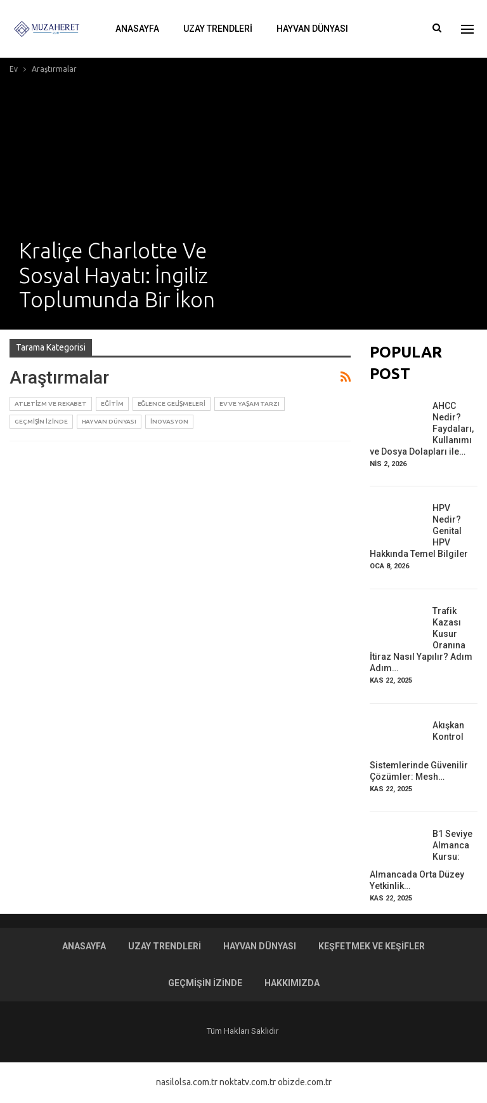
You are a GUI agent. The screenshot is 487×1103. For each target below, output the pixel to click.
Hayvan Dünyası (312, 28)
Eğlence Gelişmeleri (171, 403)
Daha (384, 28)
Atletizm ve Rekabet (51, 403)
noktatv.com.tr (247, 1082)
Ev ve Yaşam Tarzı (249, 403)
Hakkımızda (292, 983)
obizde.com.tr (305, 1082)
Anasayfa (137, 28)
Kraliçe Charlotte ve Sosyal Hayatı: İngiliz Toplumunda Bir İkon (117, 275)
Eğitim (112, 403)
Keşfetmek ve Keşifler (371, 946)
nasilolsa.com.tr (187, 1082)
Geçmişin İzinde (41, 421)
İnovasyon (169, 421)
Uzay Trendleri (217, 28)
